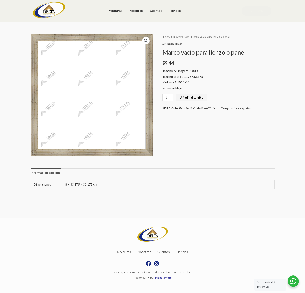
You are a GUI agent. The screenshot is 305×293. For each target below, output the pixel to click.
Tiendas (182, 252)
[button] (146, 40)
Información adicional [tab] (46, 172)
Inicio (165, 36)
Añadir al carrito (191, 97)
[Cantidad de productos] (167, 97)
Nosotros (144, 252)
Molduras (124, 252)
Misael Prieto (163, 277)
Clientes (163, 252)
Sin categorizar (180, 36)
